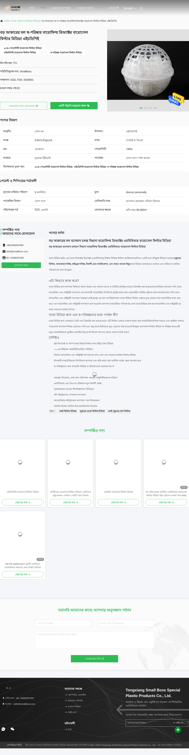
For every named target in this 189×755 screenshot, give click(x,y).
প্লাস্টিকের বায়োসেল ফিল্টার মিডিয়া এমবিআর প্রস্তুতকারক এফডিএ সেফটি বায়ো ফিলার (70, 494)
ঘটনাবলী (114, 8)
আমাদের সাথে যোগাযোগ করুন (86, 9)
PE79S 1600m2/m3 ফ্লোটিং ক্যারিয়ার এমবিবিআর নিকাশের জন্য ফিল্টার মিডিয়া (22, 566)
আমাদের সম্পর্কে (61, 8)
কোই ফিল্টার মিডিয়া (68, 411)
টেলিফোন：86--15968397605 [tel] (18, 698)
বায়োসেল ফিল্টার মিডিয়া (28, 21)
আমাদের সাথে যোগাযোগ (23, 106)
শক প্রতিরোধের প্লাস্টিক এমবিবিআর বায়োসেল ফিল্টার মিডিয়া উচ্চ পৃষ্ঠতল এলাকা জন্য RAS (166, 494)
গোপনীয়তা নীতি (14, 745)
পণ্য (43, 8)
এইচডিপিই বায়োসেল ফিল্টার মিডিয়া (23, 492)
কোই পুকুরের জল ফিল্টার (119, 411)
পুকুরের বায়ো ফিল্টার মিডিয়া (92, 411)
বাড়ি (31, 8)
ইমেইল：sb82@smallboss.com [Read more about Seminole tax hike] (18, 704)
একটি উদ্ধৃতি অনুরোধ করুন (74, 105)
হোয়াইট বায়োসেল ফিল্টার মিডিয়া (118, 492)
